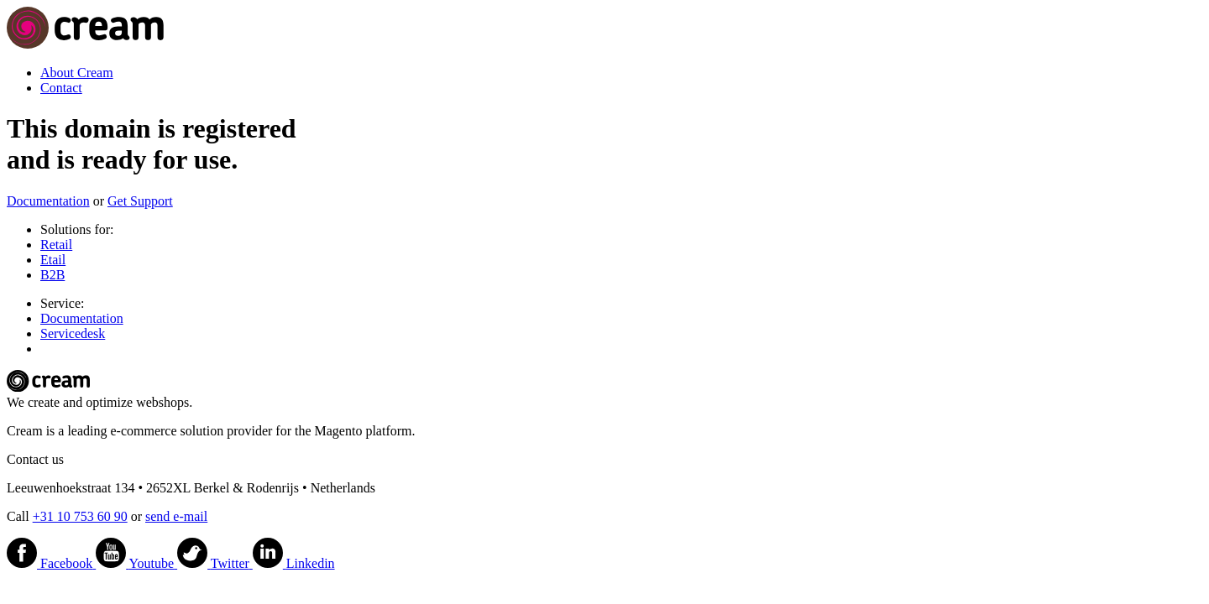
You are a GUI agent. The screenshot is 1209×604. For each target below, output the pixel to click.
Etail (52, 260)
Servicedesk (72, 333)
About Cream (76, 72)
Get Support (140, 201)
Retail (56, 244)
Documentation (48, 201)
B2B (52, 275)
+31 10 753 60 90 (80, 516)
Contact (61, 88)
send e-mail (176, 516)
